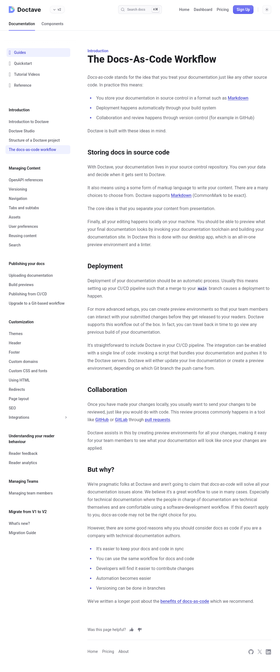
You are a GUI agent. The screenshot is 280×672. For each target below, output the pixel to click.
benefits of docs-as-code (185, 601)
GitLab (121, 419)
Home (184, 9)
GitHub (102, 419)
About (123, 651)
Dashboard (203, 9)
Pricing (223, 9)
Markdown (238, 98)
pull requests (157, 419)
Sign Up (243, 9)
